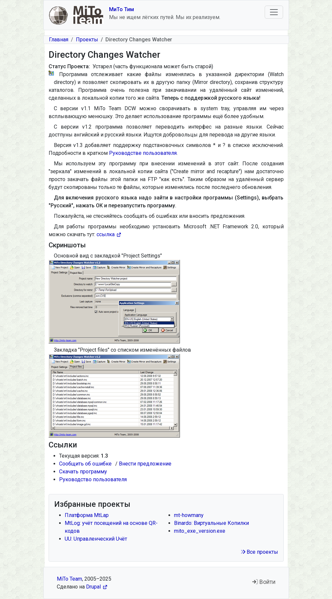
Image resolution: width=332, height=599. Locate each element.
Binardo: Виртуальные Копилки (211, 523)
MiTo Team (69, 579)
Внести (146, 464)
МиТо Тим (121, 9)
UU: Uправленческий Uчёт (96, 539)
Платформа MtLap (87, 515)
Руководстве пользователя (143, 153)
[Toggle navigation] (274, 12)
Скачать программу (83, 471)
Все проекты (259, 552)
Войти (264, 582)
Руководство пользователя (93, 479)
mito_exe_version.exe (199, 531)
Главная (58, 39)
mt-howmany (189, 515)
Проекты (87, 39)
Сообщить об (86, 464)
